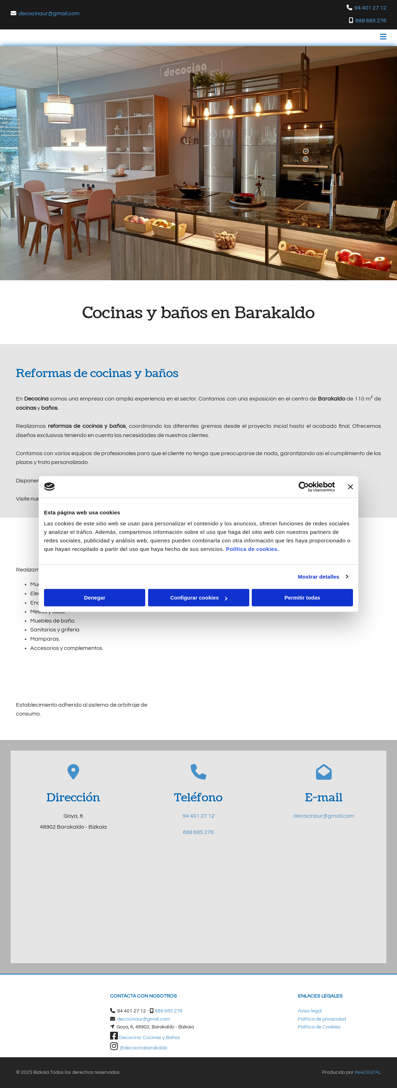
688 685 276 (370, 20)
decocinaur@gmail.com (49, 13)
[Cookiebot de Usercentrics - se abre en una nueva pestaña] (304, 486)
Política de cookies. (252, 549)
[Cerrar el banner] (350, 486)
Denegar (94, 598)
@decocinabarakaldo (143, 1047)
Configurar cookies (198, 598)
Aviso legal (310, 1011)
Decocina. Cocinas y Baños (149, 1037)
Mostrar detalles (318, 577)
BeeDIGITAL (368, 1072)
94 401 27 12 (198, 816)
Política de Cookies (319, 1027)
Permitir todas (302, 598)
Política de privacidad (322, 1019)
